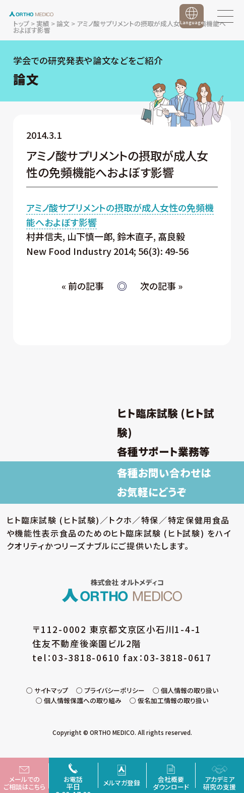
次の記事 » (161, 285)
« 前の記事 (83, 285)
